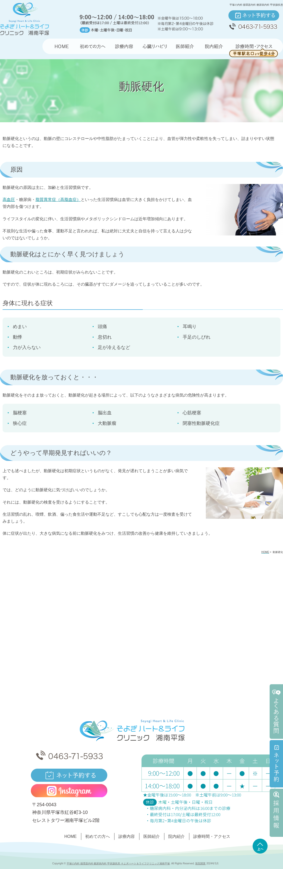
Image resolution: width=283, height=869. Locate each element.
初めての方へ (97, 836)
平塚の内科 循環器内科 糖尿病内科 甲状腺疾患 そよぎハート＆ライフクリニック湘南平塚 (118, 863)
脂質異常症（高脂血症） (58, 199)
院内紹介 (176, 836)
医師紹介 (151, 836)
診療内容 (126, 836)
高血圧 (9, 199)
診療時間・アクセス (211, 836)
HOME (70, 836)
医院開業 (200, 863)
